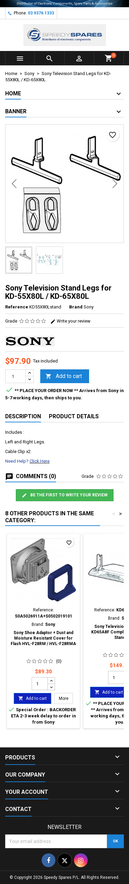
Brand (76, 306)
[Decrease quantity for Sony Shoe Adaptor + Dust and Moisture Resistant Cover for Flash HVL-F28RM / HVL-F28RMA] (51, 687)
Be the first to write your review (65, 495)
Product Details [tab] (74, 416)
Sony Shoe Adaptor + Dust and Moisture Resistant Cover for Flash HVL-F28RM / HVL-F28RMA (43, 638)
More (66, 698)
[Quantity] (15, 376)
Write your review (70, 321)
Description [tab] (23, 416)
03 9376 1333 (41, 13)
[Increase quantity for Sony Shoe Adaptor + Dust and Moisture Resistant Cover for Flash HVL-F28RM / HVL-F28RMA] (51, 680)
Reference (16, 306)
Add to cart (63, 376)
